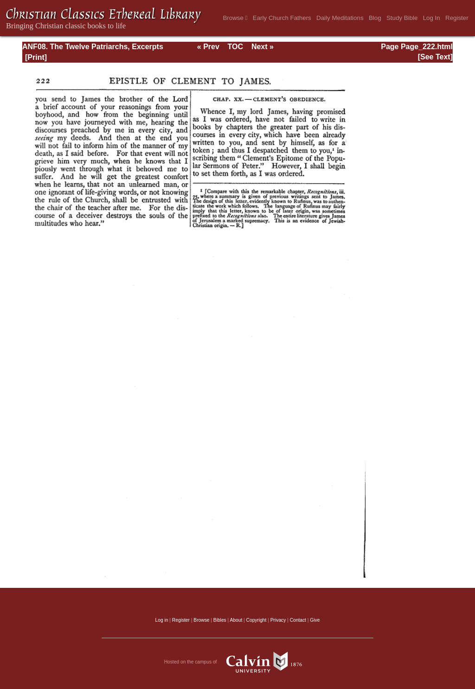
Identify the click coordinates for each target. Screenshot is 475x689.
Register (457, 17)
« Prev (208, 47)
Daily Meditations (339, 17)
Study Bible (401, 17)
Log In (431, 17)
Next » (262, 47)
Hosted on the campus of (237, 662)
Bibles (219, 620)
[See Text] (435, 57)
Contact (298, 620)
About (236, 620)
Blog (375, 17)
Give (315, 620)
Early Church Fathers (282, 17)
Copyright (256, 620)
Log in (161, 620)
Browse (235, 17)
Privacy (278, 620)
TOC (235, 47)
